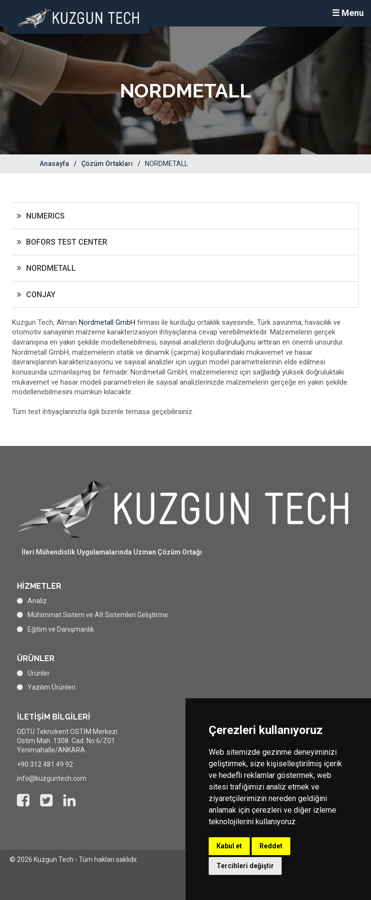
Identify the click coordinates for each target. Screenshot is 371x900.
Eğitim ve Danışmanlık (61, 629)
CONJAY (41, 294)
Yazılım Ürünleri (51, 687)
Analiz (37, 601)
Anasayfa (54, 163)
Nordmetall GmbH (108, 322)
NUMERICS (45, 216)
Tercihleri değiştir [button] (245, 866)
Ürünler (39, 673)
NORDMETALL (51, 268)
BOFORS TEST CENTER (66, 242)
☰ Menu (348, 13)
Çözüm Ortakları (107, 163)
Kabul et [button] (229, 846)
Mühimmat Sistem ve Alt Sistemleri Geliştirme (98, 615)
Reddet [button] (271, 846)
